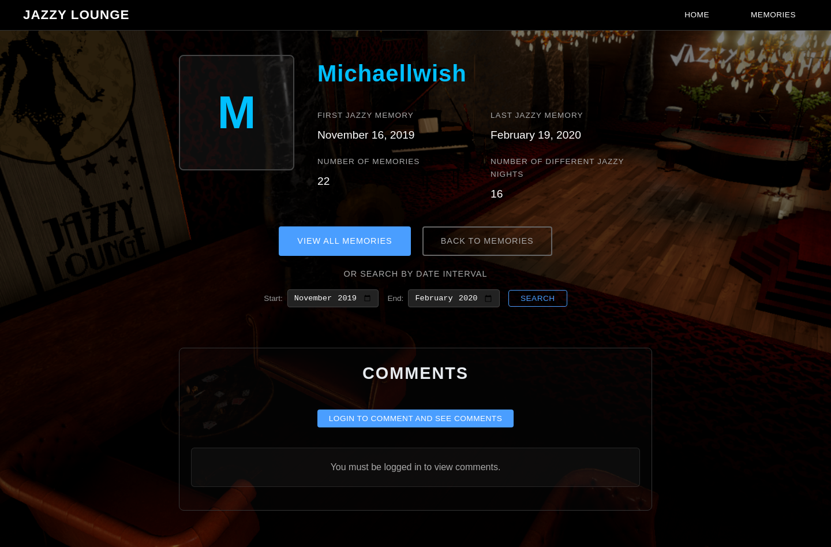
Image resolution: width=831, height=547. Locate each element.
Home (696, 14)
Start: (273, 299)
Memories (773, 14)
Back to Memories (487, 240)
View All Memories (344, 240)
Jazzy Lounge (76, 15)
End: (395, 299)
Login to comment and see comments (416, 420)
